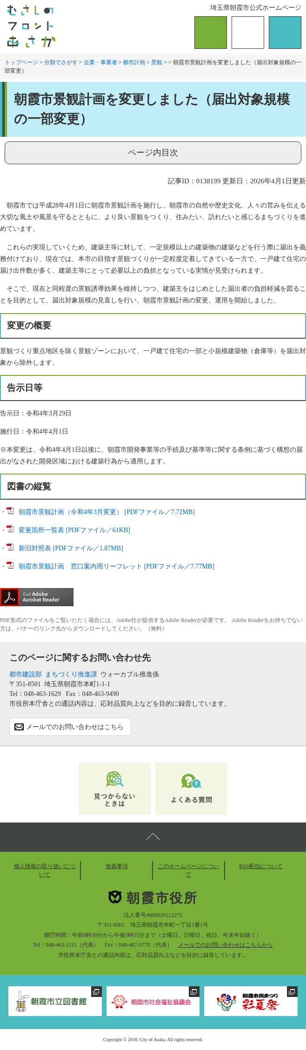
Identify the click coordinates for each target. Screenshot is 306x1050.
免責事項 (117, 866)
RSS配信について (260, 866)
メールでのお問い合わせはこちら (75, 726)
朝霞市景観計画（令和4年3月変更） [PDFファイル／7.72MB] (107, 511)
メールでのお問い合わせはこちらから (225, 945)
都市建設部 (25, 674)
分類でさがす (61, 62)
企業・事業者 (100, 62)
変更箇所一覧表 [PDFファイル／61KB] (74, 530)
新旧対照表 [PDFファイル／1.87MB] (71, 548)
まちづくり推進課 (71, 674)
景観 (156, 62)
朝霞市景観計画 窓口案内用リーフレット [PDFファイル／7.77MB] (116, 566)
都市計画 (134, 62)
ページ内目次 (153, 152)
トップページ (21, 62)
